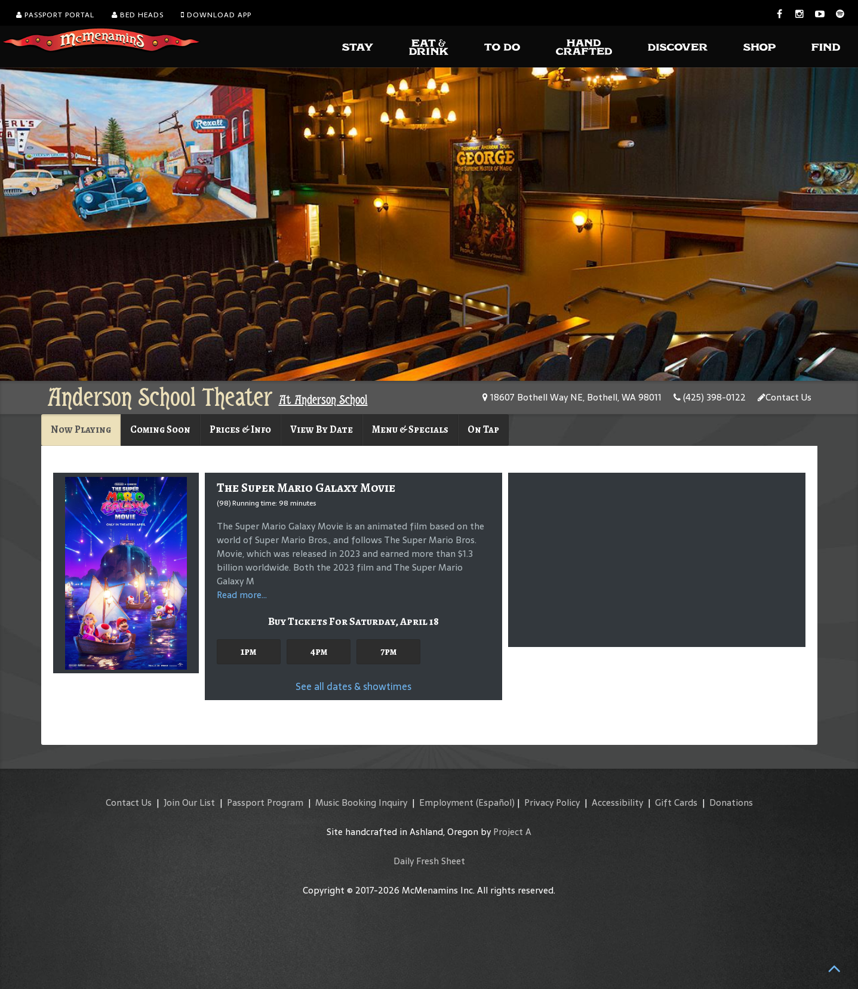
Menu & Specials (410, 429)
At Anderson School (323, 399)
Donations (731, 802)
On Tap (483, 429)
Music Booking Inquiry (361, 802)
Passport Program (265, 802)
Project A (512, 831)
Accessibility (617, 802)
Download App (216, 15)
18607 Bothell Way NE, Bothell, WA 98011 (572, 397)
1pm (248, 651)
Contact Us (784, 397)
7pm (388, 651)
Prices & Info (240, 429)
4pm (318, 651)
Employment (446, 802)
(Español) (495, 802)
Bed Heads (138, 15)
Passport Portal (55, 15)
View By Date (321, 429)
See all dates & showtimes (353, 686)
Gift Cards (676, 802)
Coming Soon (160, 429)
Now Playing (81, 429)
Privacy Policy (552, 802)
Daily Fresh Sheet (429, 861)
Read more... (242, 595)
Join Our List (189, 802)
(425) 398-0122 (710, 397)
